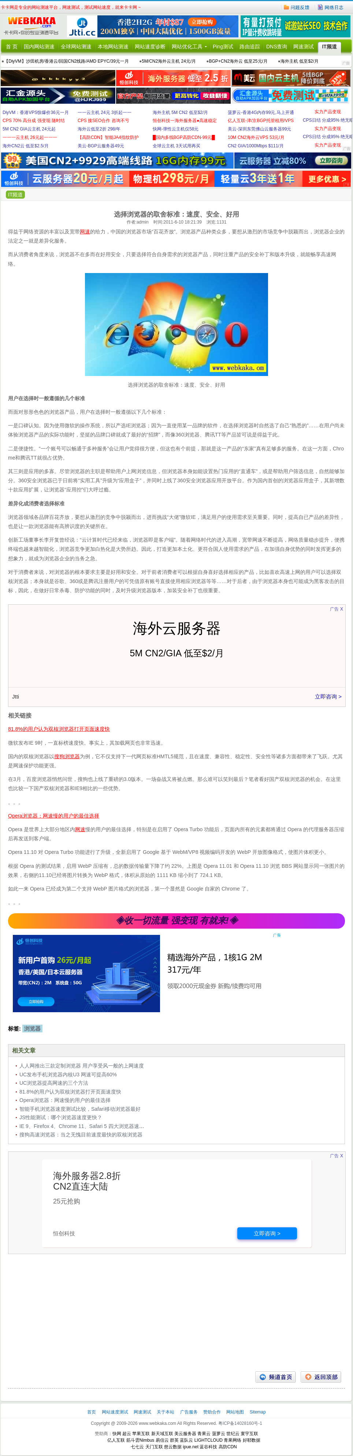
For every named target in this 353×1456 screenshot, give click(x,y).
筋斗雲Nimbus (140, 1440)
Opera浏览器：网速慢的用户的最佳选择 (65, 1100)
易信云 (162, 1440)
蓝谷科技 (208, 1446)
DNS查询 (276, 46)
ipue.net (190, 1446)
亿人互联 (116, 1440)
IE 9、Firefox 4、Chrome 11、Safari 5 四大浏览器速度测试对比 (92, 1126)
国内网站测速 (39, 46)
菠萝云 (218, 1433)
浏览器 (32, 1028)
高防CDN (228, 1446)
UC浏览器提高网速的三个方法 (53, 1083)
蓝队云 (186, 1440)
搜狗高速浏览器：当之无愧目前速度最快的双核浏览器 (80, 1135)
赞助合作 (212, 1412)
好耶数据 (251, 1440)
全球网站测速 (76, 46)
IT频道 (329, 46)
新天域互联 (162, 1433)
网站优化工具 (187, 46)
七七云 (137, 1446)
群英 (174, 1440)
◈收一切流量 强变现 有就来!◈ (176, 920)
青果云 (204, 1433)
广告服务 (189, 1412)
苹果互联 (141, 1433)
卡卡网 (34, 26)
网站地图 (235, 1412)
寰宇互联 (249, 1433)
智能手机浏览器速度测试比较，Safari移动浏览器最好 (80, 1109)
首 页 (12, 46)
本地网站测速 (113, 46)
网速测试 (303, 46)
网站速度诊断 (150, 46)
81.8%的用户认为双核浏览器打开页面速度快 (70, 1092)
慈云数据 (173, 1446)
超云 (126, 1433)
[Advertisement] (176, 1312)
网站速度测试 (115, 1412)
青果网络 (232, 1440)
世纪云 (232, 1433)
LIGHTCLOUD (208, 1440)
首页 (92, 1412)
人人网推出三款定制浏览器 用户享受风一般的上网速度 (81, 1066)
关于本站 (166, 1412)
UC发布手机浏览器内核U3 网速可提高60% (68, 1074)
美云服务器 (185, 1433)
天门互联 (154, 1446)
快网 (116, 1433)
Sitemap (258, 1412)
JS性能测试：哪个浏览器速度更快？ (60, 1117)
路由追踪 (249, 46)
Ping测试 (223, 46)
